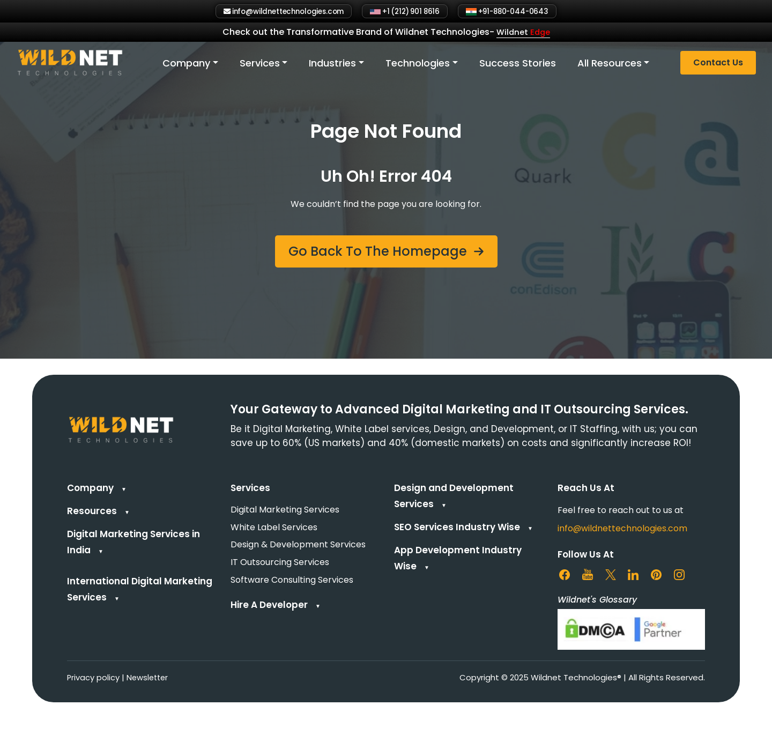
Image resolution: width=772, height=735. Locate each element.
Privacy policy (93, 678)
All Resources (609, 64)
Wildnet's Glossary (597, 600)
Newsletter (149, 678)
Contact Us (718, 64)
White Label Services (274, 528)
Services (260, 64)
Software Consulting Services (292, 583)
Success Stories (517, 64)
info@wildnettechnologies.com (623, 528)
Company (187, 64)
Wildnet (523, 33)
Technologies (417, 64)
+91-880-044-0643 (523, 11)
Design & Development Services (298, 546)
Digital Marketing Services (285, 510)
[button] (386, 251)
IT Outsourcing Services (280, 565)
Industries (333, 64)
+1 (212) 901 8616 (409, 11)
